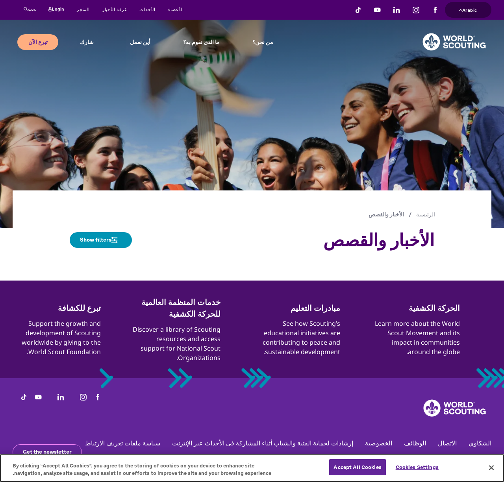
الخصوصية (378, 443)
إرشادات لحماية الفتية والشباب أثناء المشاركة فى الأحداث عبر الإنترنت (262, 443)
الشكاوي (480, 443)
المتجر (83, 9)
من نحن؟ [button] (262, 42)
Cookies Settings (417, 470)
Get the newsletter (47, 452)
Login (56, 9)
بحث (30, 9)
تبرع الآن (38, 42)
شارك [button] (87, 42)
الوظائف (415, 443)
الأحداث (147, 9)
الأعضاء (176, 9)
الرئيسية (425, 214)
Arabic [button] (468, 9)
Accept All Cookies (357, 470)
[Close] (491, 470)
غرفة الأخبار (114, 9)
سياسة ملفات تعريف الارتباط (122, 443)
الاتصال (447, 443)
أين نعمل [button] (140, 42)
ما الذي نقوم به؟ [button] (201, 42)
